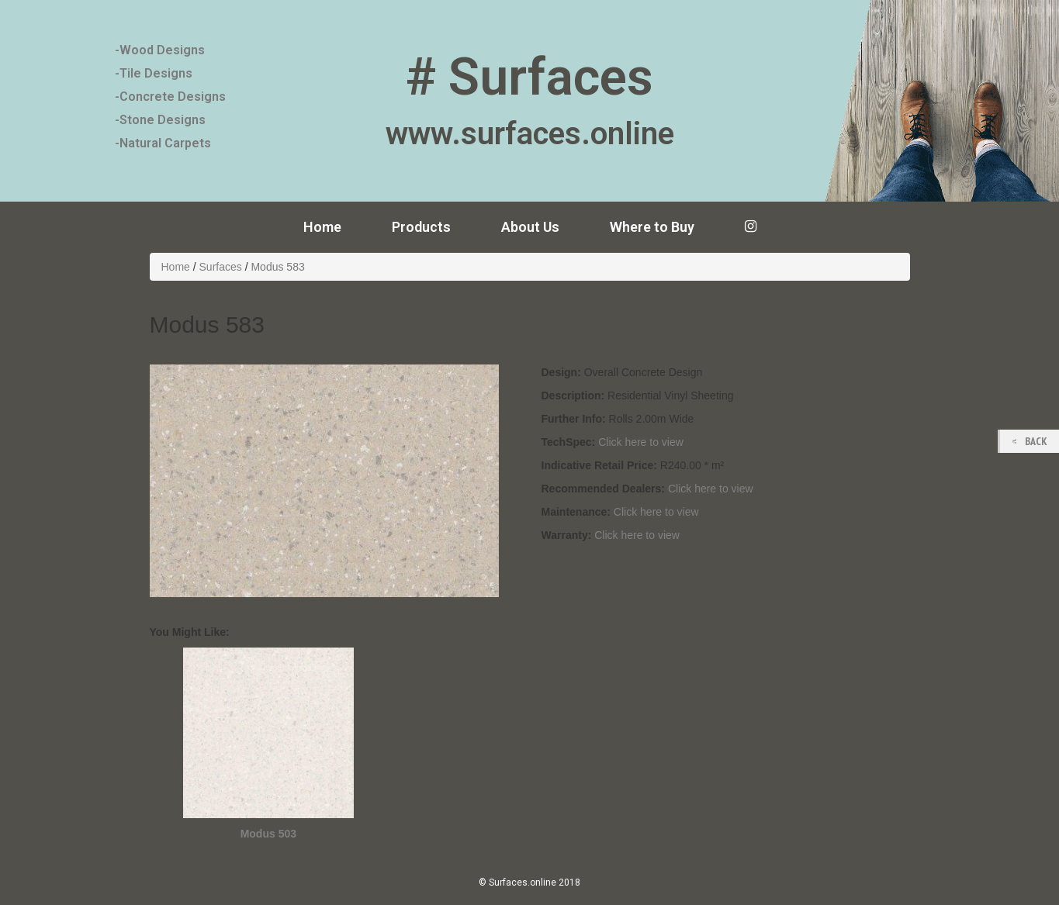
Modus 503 (268, 833)
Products (421, 227)
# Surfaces (529, 77)
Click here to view (641, 442)
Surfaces (220, 267)
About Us (530, 227)
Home (322, 227)
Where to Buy (652, 227)
